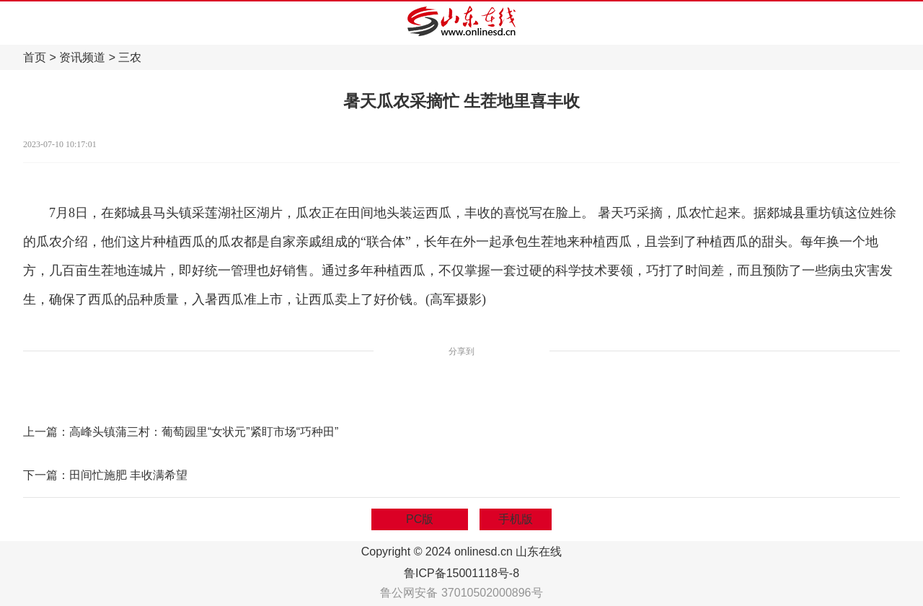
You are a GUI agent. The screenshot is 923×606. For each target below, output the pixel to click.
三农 (129, 57)
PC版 (419, 519)
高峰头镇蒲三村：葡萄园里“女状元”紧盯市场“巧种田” (203, 432)
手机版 (515, 519)
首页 (34, 57)
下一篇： (46, 475)
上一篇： (46, 432)
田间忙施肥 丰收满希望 (128, 475)
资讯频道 (82, 57)
